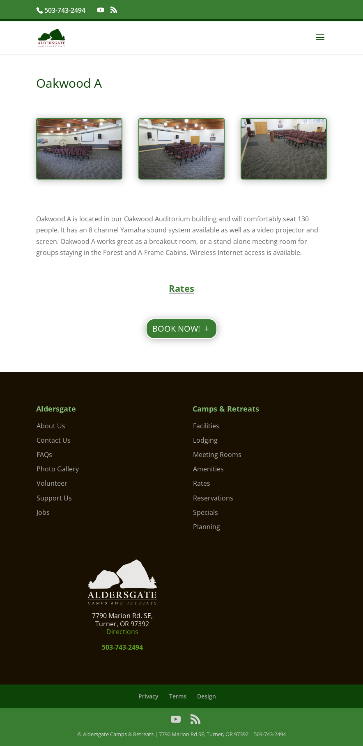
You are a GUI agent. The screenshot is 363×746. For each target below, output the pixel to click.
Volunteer (52, 483)
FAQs (44, 454)
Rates (201, 483)
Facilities (206, 425)
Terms (177, 696)
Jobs (43, 512)
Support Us (54, 498)
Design (206, 696)
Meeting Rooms (217, 454)
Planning (206, 526)
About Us (51, 425)
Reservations (213, 498)
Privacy (148, 696)
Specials (205, 512)
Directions (122, 631)
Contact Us (54, 440)
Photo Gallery (58, 468)
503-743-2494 (65, 10)
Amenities (208, 468)
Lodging (205, 440)
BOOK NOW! (176, 328)
